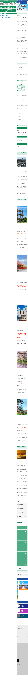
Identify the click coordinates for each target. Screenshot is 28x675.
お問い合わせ (16, 649)
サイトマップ (2, 652)
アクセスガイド (17, 636)
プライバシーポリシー (4, 644)
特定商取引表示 (3, 647)
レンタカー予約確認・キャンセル (12, 584)
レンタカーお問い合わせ (9, 581)
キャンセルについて (18, 639)
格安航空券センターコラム (5, 649)
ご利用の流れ (16, 644)
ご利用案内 (2, 639)
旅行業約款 (16, 647)
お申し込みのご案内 (4, 636)
